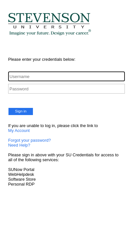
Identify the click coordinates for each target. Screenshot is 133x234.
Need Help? (19, 145)
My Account (19, 130)
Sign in (20, 111)
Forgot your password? (29, 140)
